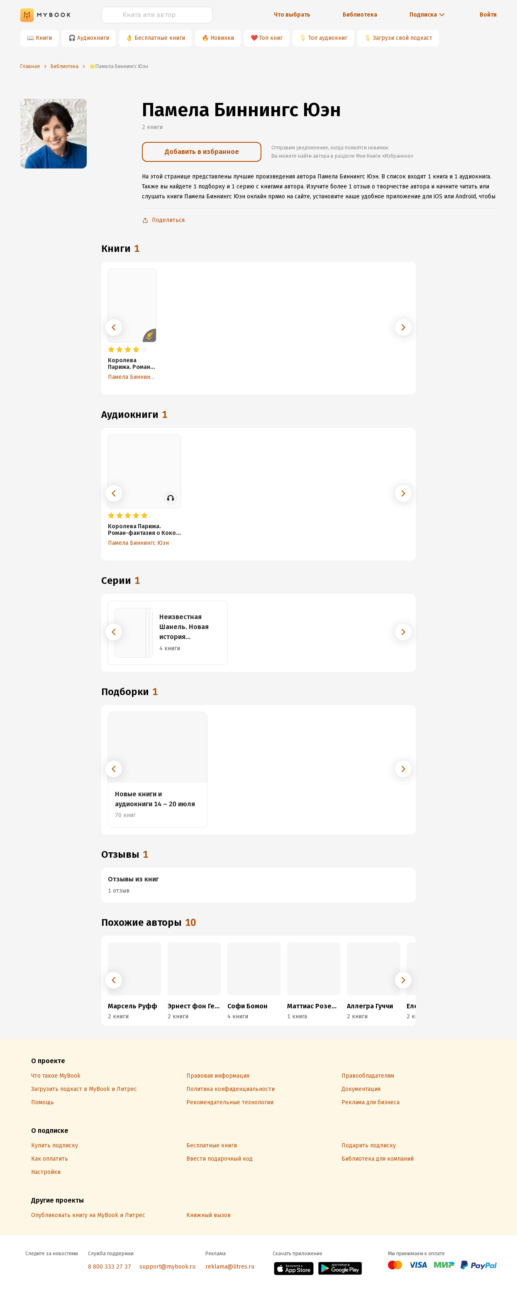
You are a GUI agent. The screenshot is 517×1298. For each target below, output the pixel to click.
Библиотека (360, 14)
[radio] (111, 350)
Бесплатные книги (159, 37)
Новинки (222, 37)
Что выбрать (292, 14)
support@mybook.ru (167, 1266)
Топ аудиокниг (327, 37)
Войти (488, 14)
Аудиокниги (93, 37)
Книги (44, 37)
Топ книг (271, 37)
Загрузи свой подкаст (402, 37)
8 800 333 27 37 (109, 1266)
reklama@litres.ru (229, 1266)
